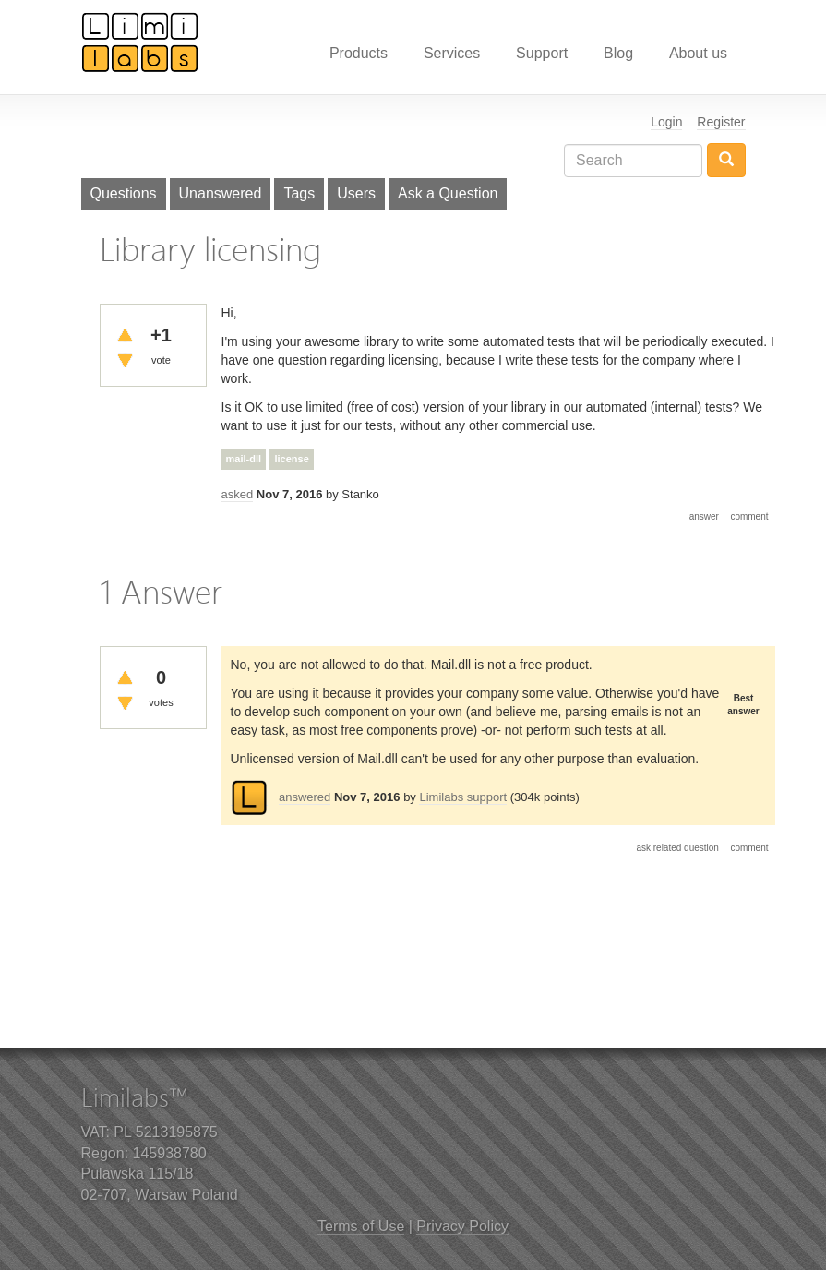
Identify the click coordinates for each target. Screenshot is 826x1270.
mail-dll (244, 458)
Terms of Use (360, 1226)
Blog (618, 53)
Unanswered (220, 193)
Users (356, 193)
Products (358, 53)
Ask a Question (448, 193)
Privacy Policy (462, 1226)
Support (542, 53)
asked (237, 494)
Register (721, 121)
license (291, 458)
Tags (299, 193)
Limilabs (140, 41)
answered (304, 797)
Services (452, 53)
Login (666, 121)
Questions (123, 193)
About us (698, 53)
